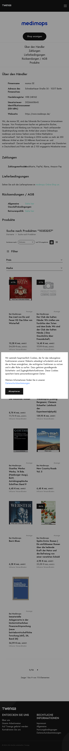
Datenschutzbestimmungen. (17, 383)
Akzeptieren (14, 391)
